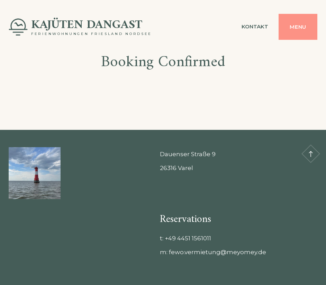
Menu (298, 27)
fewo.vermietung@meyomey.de (217, 252)
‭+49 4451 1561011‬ (188, 238)
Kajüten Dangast (86, 25)
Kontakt (255, 26)
